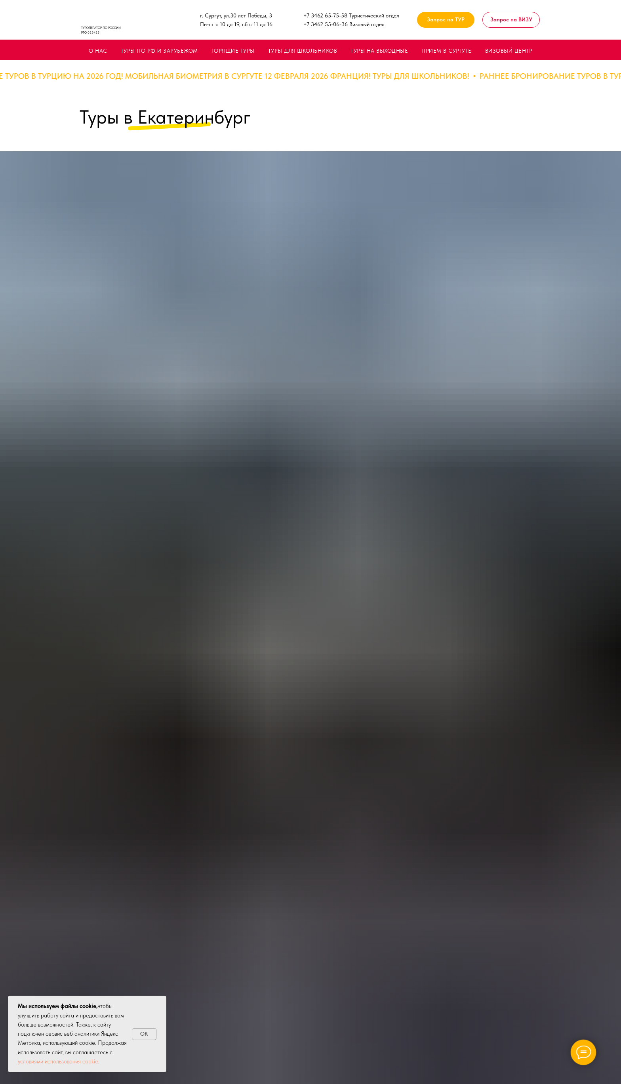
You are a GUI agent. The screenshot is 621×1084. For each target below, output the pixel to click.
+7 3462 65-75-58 (325, 15)
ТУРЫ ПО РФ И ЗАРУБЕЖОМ (159, 51)
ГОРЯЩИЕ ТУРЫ (233, 51)
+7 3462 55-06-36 (325, 24)
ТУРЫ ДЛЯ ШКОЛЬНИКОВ (302, 51)
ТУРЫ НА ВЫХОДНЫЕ (379, 51)
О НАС (98, 51)
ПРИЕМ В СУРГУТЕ (446, 51)
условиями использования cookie (58, 1061)
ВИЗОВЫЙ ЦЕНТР (509, 51)
